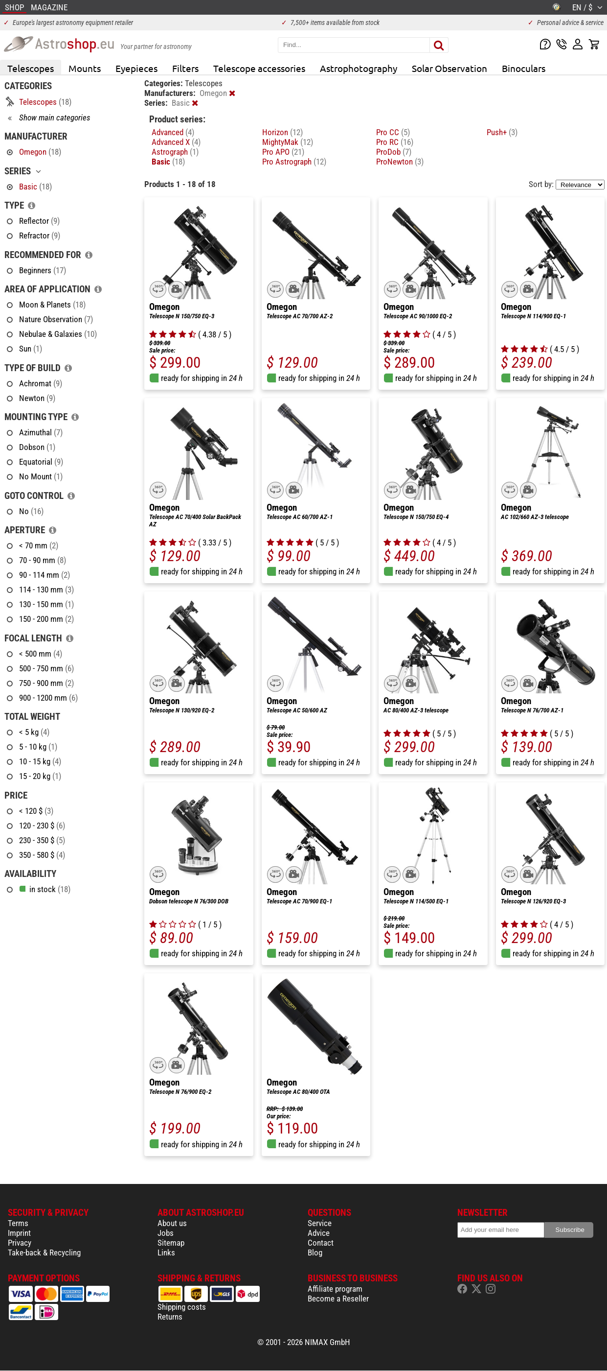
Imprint (19, 1233)
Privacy (19, 1243)
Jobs (165, 1233)
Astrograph (175, 152)
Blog (315, 1252)
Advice (319, 1233)
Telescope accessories (259, 68)
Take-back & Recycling (44, 1252)
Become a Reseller (338, 1298)
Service (320, 1223)
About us (172, 1223)
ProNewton (400, 161)
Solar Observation (449, 68)
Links (166, 1252)
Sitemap (170, 1243)
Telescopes (30, 68)
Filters (185, 68)
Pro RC (394, 142)
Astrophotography (358, 68)
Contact (321, 1243)
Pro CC (393, 132)
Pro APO (283, 152)
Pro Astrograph (294, 161)
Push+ (502, 132)
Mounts (84, 68)
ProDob (393, 152)
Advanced (173, 132)
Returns (169, 1317)
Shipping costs (181, 1307)
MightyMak (287, 142)
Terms (18, 1223)
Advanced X (176, 142)
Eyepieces (136, 68)
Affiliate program (335, 1289)
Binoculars (523, 68)
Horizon (282, 132)
